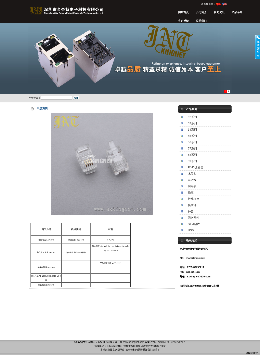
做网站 (249, 353)
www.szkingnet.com (195, 258)
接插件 (192, 205)
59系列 (192, 161)
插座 (191, 192)
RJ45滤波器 (195, 167)
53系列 (192, 123)
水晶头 (192, 173)
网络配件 (193, 217)
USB (191, 230)
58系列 (192, 154)
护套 (191, 211)
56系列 (192, 142)
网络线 (192, 186)
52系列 (192, 117)
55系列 (192, 135)
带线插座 (193, 198)
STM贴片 (194, 224)
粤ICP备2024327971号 (173, 342)
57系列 (192, 148)
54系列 (192, 129)
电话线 (192, 180)
